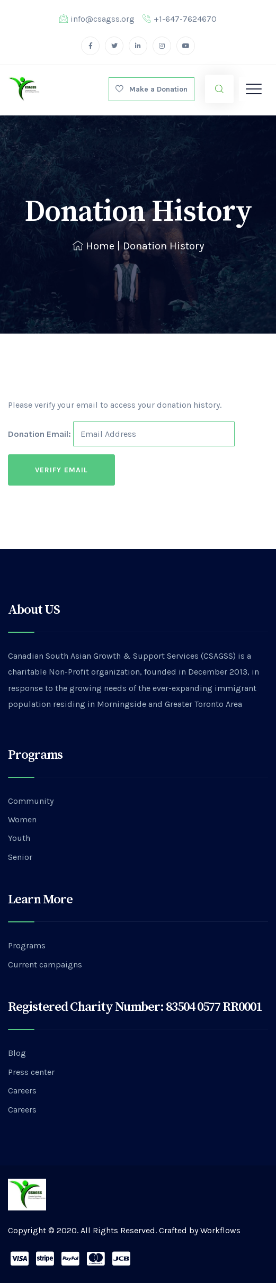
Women (22, 819)
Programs (27, 945)
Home (93, 246)
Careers (22, 1090)
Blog (17, 1053)
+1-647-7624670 (180, 19)
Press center (31, 1072)
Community (31, 801)
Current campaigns (45, 964)
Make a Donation (151, 89)
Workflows (220, 1230)
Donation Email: (39, 434)
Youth (19, 838)
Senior (20, 857)
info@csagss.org (97, 19)
